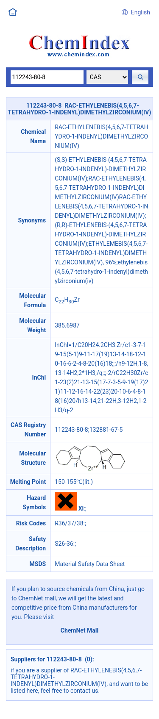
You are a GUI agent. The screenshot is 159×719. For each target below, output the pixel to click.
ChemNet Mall (80, 630)
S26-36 (64, 543)
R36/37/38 (69, 523)
